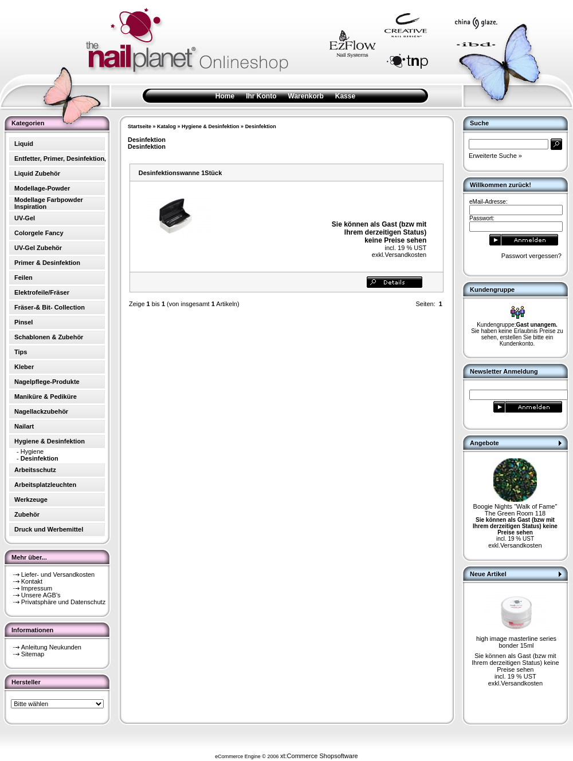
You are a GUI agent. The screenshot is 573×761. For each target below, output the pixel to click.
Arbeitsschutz (35, 469)
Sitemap (32, 654)
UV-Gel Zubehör (38, 247)
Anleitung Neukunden (51, 647)
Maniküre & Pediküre (45, 396)
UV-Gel (24, 218)
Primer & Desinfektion (47, 262)
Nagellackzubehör (41, 411)
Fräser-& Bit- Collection (49, 307)
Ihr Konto (261, 96)
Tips (20, 351)
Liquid (23, 143)
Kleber (24, 366)
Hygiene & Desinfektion (211, 126)
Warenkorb (306, 96)
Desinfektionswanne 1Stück (180, 172)
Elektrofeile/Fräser (41, 292)
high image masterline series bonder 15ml (516, 642)
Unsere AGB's (41, 595)
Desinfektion (260, 126)
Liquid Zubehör (37, 173)
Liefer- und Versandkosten (58, 574)
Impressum (36, 588)
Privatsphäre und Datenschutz (63, 602)
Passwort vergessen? (531, 255)
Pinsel (23, 322)
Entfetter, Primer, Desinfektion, (60, 158)
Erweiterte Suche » (495, 155)
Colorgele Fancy (39, 232)
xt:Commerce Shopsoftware (319, 755)
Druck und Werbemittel (48, 529)
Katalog (166, 126)
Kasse (345, 96)
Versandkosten (405, 254)
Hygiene (32, 451)
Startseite (139, 126)
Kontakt (31, 581)
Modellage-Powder (42, 188)
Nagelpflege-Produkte (47, 381)
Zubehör (27, 514)
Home (224, 96)
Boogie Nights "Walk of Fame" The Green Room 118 (515, 510)
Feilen (23, 277)
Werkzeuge (31, 499)
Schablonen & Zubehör (48, 337)
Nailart (24, 426)
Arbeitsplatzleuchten (45, 484)
